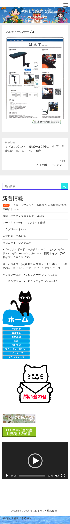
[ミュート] (57, 475)
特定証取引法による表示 (16, 518)
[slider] (32, 475)
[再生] (7, 475)
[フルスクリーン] (63, 475)
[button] (35, 460)
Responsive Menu (65, 5)
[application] (35, 460)
